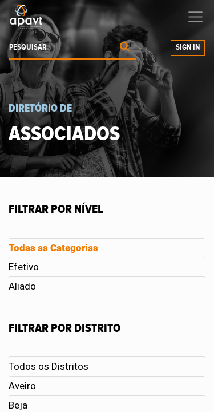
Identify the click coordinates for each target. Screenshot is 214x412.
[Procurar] (124, 48)
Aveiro (22, 385)
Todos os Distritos (48, 366)
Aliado (22, 286)
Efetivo (24, 266)
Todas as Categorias (53, 247)
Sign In (188, 47)
